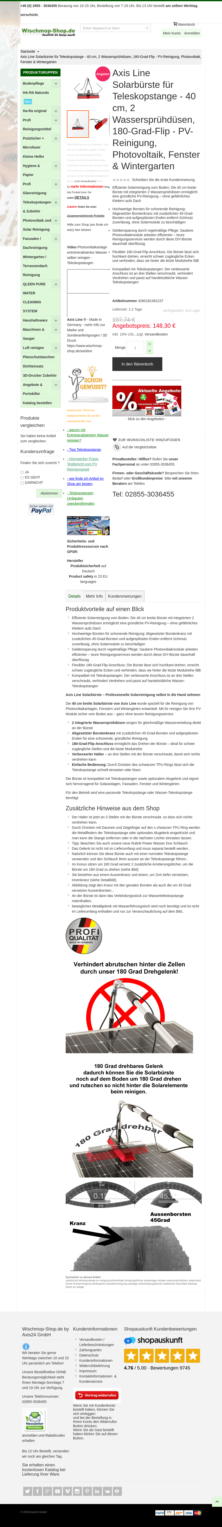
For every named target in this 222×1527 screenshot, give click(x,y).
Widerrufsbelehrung (94, 1366)
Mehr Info (94, 596)
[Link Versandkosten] (85, 181)
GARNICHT (34, 483)
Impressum (88, 1371)
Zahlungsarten (90, 1350)
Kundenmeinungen (125, 596)
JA (27, 472)
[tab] (74, 596)
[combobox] (115, 28)
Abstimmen (49, 493)
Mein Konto (172, 33)
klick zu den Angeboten (146, 419)
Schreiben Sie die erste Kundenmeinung (163, 180)
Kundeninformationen (96, 1360)
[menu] (40, 243)
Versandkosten (156, 334)
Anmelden (192, 33)
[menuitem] (40, 83)
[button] (77, 88)
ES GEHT (32, 477)
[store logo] (48, 32)
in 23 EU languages (88, 579)
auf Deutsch (88, 568)
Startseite (27, 51)
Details (74, 596)
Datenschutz (89, 1355)
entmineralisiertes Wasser (87, 252)
